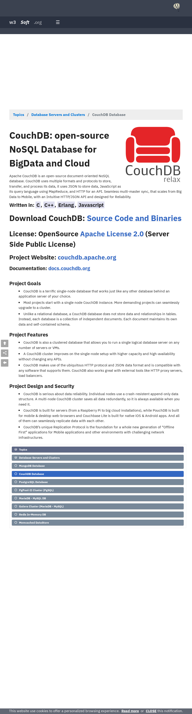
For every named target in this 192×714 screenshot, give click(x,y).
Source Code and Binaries (134, 218)
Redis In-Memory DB (30, 514)
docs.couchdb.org (69, 268)
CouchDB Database (29, 474)
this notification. (164, 711)
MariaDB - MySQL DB (30, 498)
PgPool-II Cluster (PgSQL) (34, 490)
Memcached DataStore (31, 522)
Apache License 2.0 (112, 233)
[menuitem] (98, 450)
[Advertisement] (96, 71)
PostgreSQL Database (31, 482)
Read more (130, 711)
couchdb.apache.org (87, 257)
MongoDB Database (29, 465)
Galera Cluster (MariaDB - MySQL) (39, 506)
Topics (20, 449)
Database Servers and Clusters (37, 457)
